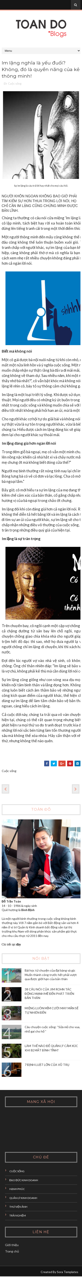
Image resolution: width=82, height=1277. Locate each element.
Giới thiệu (12, 1245)
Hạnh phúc (17, 1189)
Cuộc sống (14, 84)
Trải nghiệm (17, 1216)
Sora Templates (67, 1272)
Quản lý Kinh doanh (23, 1198)
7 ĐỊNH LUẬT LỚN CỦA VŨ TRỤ (47, 1065)
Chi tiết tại (11, 945)
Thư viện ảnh (18, 1207)
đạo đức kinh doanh (23, 1180)
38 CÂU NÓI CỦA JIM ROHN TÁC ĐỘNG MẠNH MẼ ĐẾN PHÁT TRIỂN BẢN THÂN (49, 994)
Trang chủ (12, 1252)
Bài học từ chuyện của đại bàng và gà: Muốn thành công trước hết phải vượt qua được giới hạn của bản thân (51, 975)
